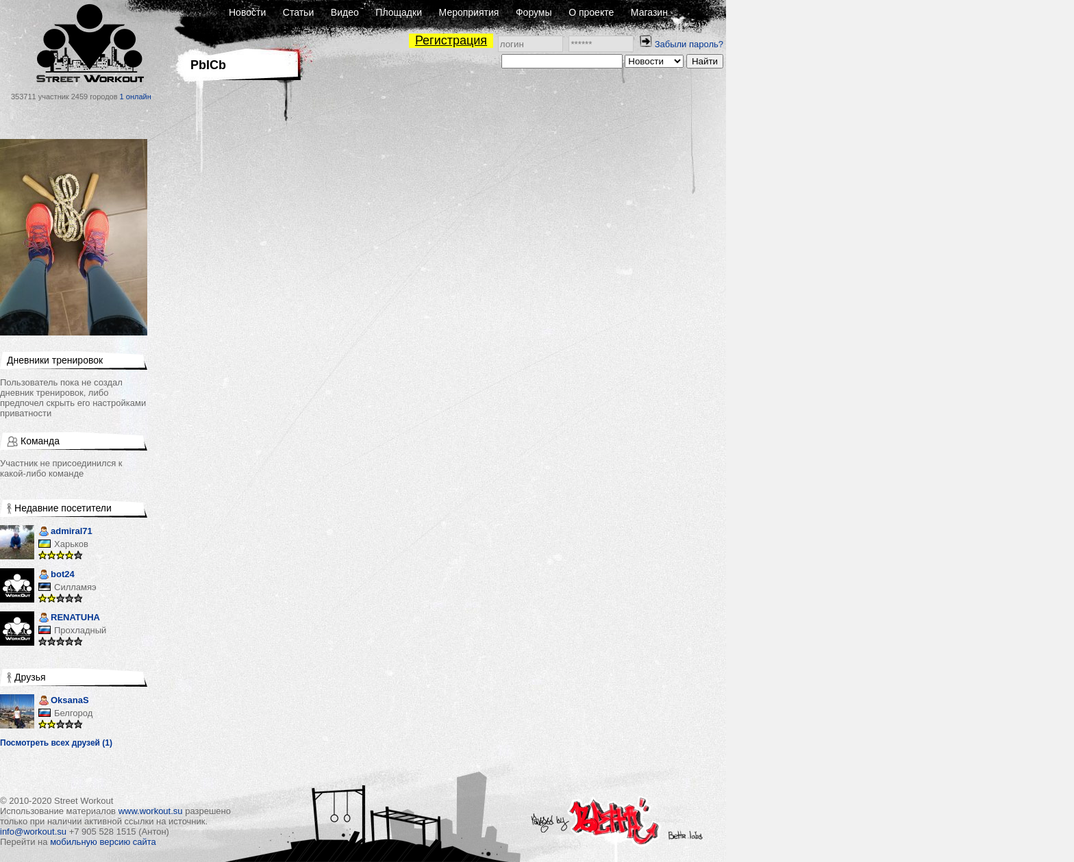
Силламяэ (75, 587)
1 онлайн (135, 96)
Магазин (649, 12)
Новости (247, 12)
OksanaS (63, 701)
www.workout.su (150, 811)
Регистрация (451, 40)
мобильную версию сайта (103, 842)
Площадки (398, 12)
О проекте (591, 12)
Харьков (71, 544)
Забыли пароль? (689, 44)
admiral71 (65, 532)
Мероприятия (469, 12)
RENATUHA (69, 618)
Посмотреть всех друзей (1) (56, 743)
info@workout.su (33, 831)
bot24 (56, 575)
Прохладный (80, 630)
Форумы (534, 12)
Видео (345, 12)
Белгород (73, 713)
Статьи (298, 12)
